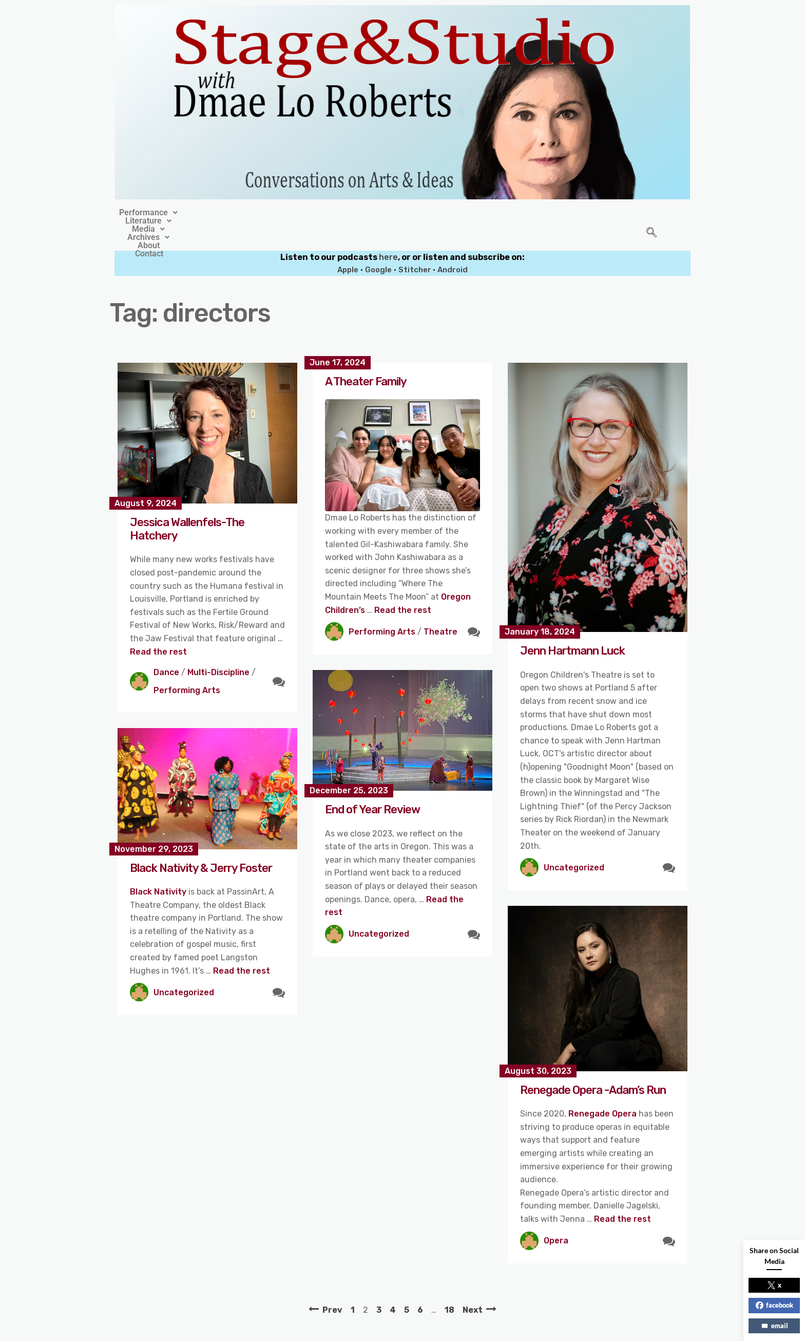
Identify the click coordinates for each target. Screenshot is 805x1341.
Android (452, 246)
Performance (239, 213)
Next (473, 1286)
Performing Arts (187, 667)
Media (370, 213)
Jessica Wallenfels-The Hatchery (187, 505)
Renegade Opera (602, 1090)
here (388, 233)
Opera (556, 1217)
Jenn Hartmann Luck (572, 627)
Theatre (440, 608)
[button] (239, 213)
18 (449, 1286)
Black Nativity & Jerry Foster (201, 844)
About (479, 213)
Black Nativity (159, 868)
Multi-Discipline (218, 649)
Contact (524, 213)
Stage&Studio (334, 1330)
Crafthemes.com (500, 1330)
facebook (774, 1305)
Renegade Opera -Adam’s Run (593, 1066)
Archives (428, 213)
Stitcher (415, 246)
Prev (332, 1286)
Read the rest (158, 628)
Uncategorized (574, 844)
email (774, 1325)
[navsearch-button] (651, 221)
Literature (312, 213)
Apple (347, 246)
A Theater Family (366, 358)
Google (378, 246)
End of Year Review (372, 786)
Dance (166, 649)
